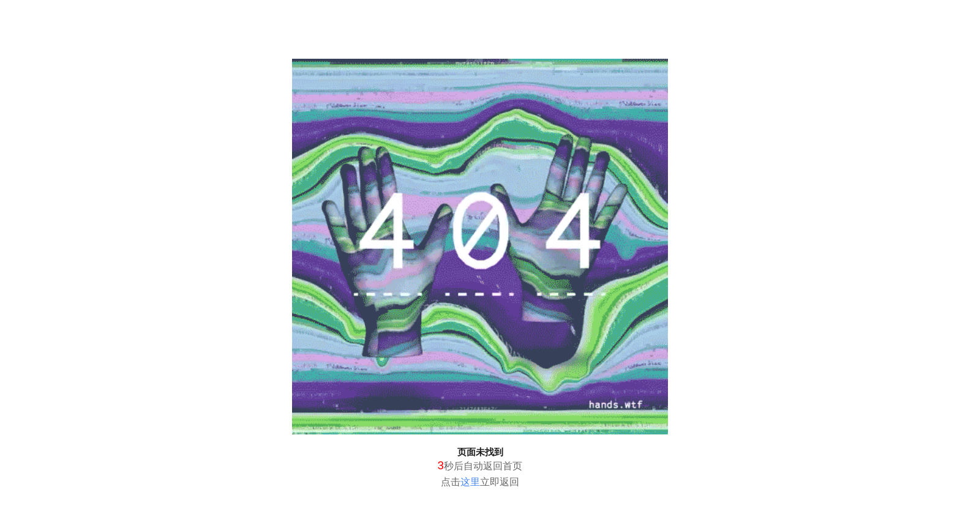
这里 (470, 482)
